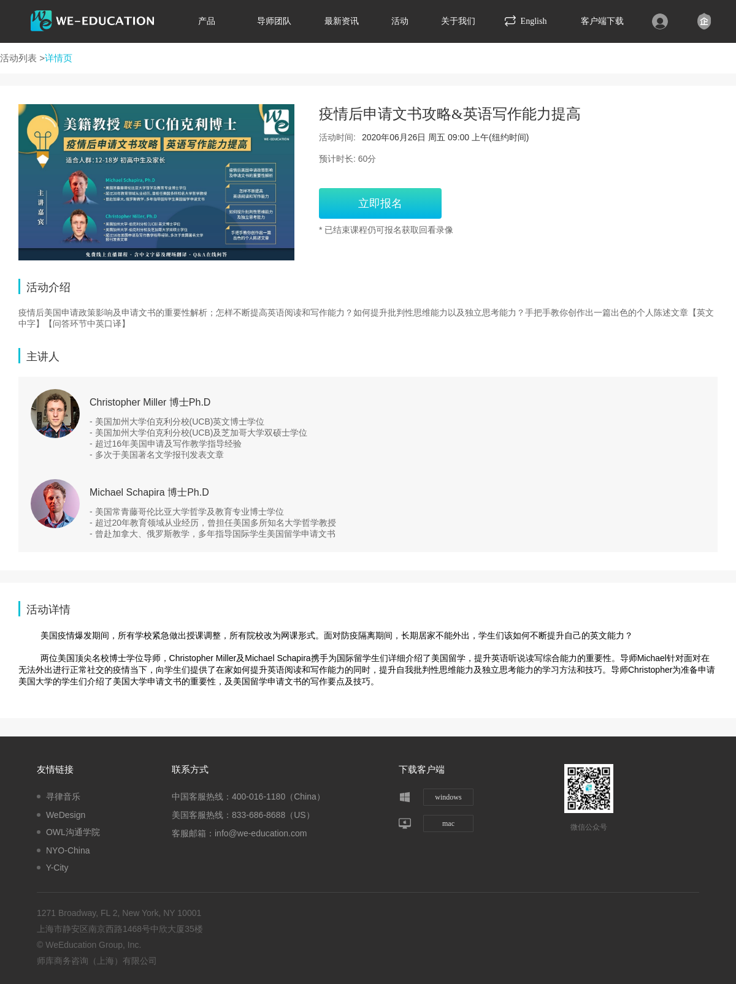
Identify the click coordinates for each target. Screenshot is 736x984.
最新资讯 (341, 21)
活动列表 (18, 58)
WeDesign (65, 815)
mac (448, 823)
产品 (206, 21)
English (526, 21)
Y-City (57, 867)
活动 (399, 21)
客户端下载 (602, 21)
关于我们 (458, 21)
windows (448, 797)
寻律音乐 (63, 796)
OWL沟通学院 (73, 832)
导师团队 (274, 21)
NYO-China (68, 850)
